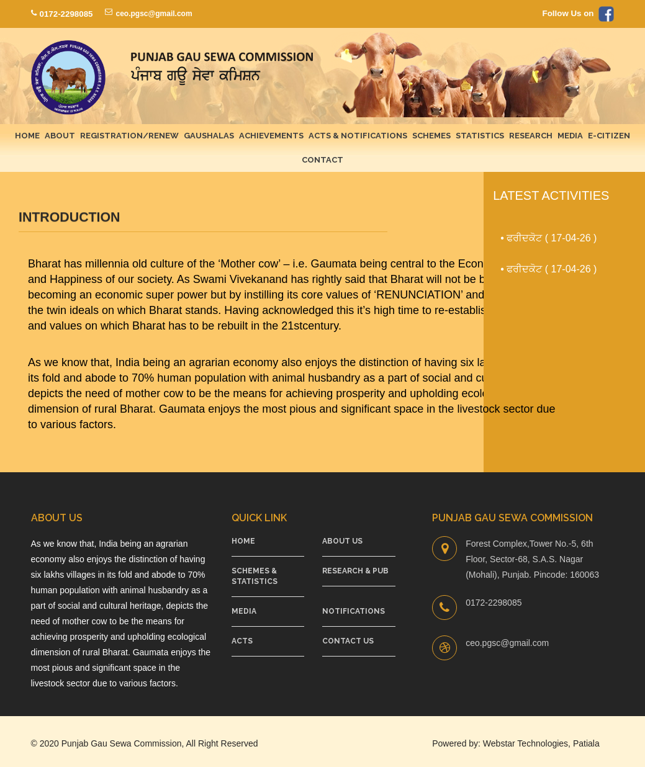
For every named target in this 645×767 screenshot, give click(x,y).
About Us (342, 541)
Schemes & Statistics (254, 576)
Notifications (353, 611)
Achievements (271, 135)
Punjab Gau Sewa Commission (121, 743)
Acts (242, 641)
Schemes (431, 135)
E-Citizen (609, 135)
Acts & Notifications (358, 135)
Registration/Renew (129, 135)
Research (531, 135)
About (60, 135)
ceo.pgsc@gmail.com (153, 13)
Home (27, 135)
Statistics (480, 135)
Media (570, 135)
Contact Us (348, 641)
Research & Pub (355, 571)
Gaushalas (209, 135)
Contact (322, 159)
